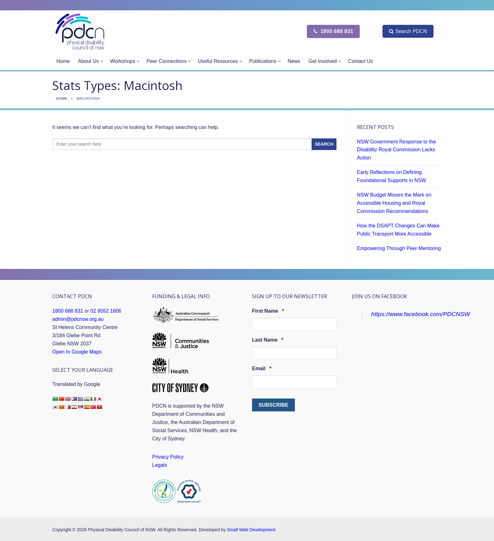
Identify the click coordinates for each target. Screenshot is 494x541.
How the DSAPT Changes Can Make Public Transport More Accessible (398, 230)
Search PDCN (408, 31)
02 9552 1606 (105, 311)
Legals (159, 465)
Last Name (268, 340)
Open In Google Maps (77, 351)
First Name (268, 311)
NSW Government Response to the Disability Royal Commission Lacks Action (396, 150)
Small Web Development (251, 529)
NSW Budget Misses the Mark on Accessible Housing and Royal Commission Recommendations (394, 203)
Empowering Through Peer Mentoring (399, 248)
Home (62, 98)
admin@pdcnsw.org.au (78, 319)
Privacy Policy (168, 457)
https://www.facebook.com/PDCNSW (420, 314)
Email (261, 368)
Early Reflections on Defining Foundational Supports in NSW (391, 176)
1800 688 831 (333, 31)
